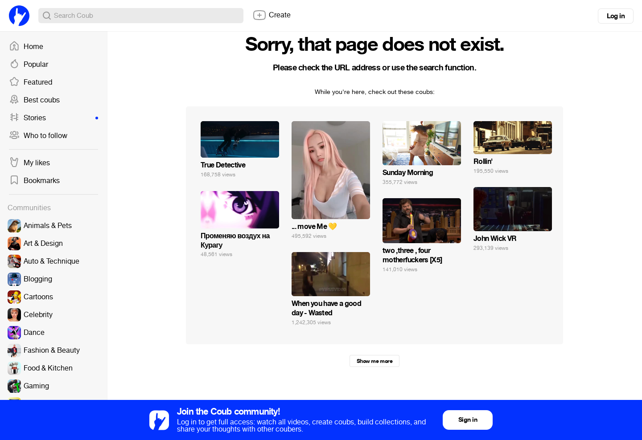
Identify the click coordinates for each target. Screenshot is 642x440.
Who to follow (38, 136)
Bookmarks (34, 181)
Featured (30, 82)
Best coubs (34, 100)
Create (271, 15)
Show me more (374, 361)
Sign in (467, 420)
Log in (616, 16)
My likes (29, 163)
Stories (53, 118)
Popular (28, 64)
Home (26, 47)
